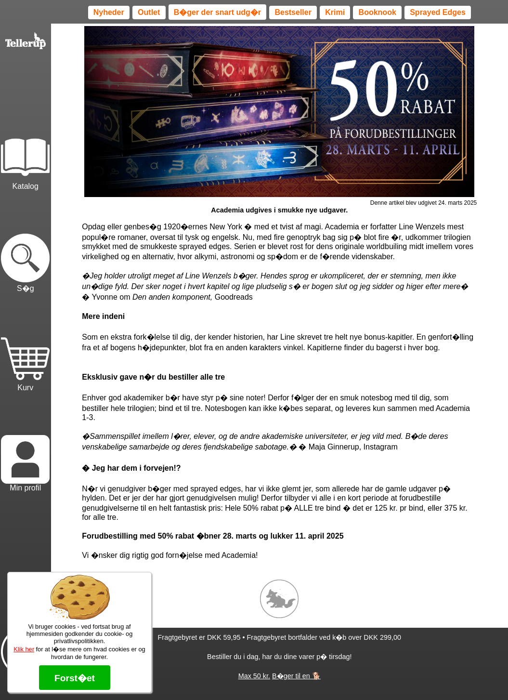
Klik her (23, 649)
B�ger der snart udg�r (217, 12)
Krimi (335, 12)
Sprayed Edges (438, 12)
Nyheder (108, 12)
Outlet (149, 12)
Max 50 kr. (254, 676)
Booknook (377, 12)
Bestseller (293, 12)
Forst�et (74, 678)
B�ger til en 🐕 (296, 676)
